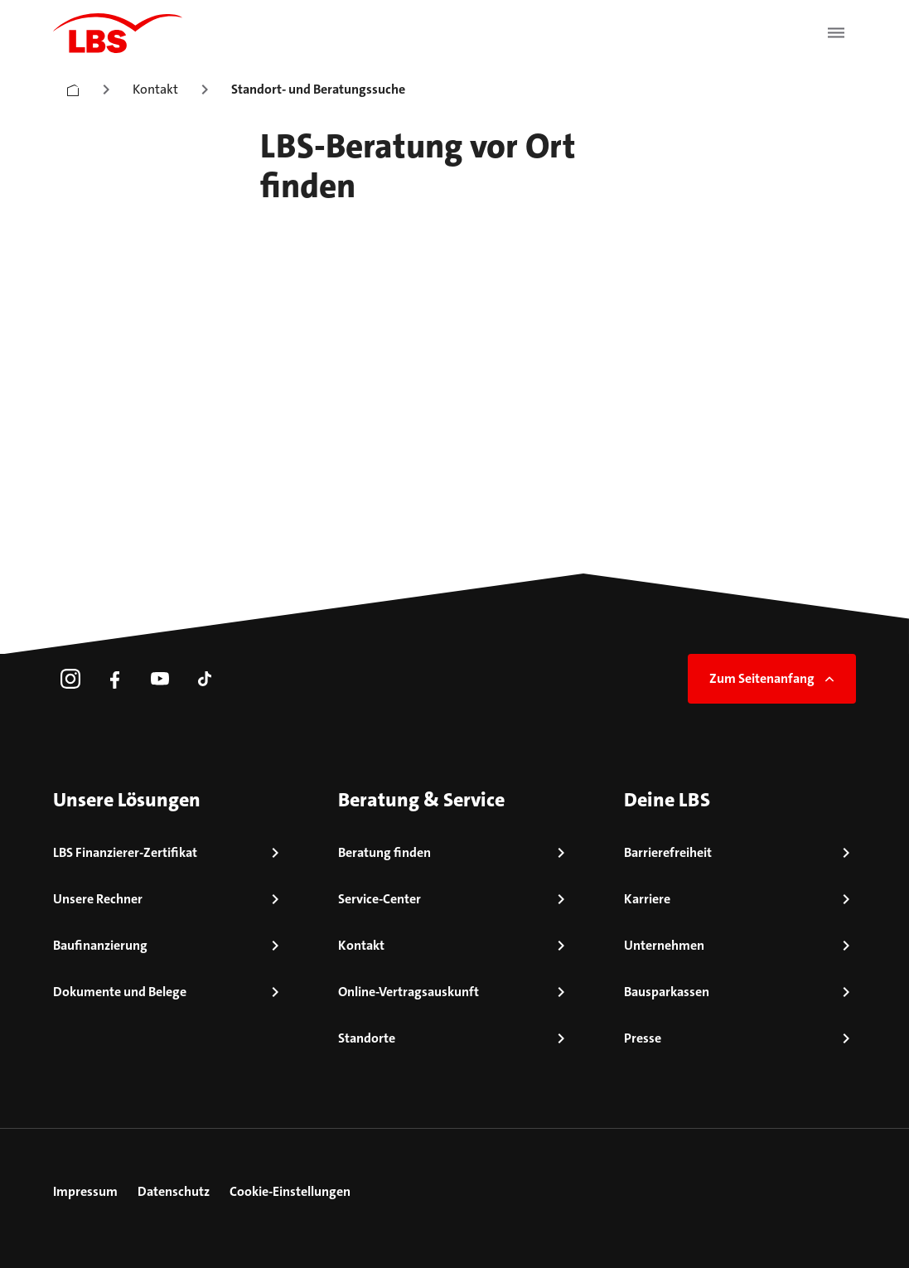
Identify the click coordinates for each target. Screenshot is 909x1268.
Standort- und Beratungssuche (318, 89)
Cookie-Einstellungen (290, 1191)
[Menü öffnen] (836, 33)
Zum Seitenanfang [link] (773, 678)
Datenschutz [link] (174, 1191)
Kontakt (155, 89)
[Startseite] (73, 86)
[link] (70, 678)
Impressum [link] (85, 1191)
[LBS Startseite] (117, 33)
